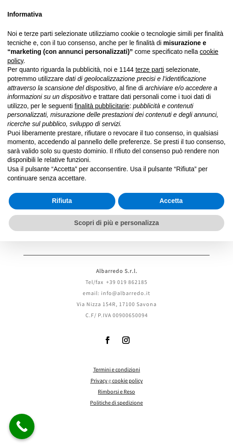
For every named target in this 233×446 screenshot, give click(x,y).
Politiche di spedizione (116, 403)
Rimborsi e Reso (116, 392)
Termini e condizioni (116, 370)
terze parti (150, 69)
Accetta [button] (171, 200)
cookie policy (127, 381)
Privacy (99, 381)
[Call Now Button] (21, 426)
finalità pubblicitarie (101, 106)
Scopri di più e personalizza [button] (116, 222)
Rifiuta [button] (62, 200)
